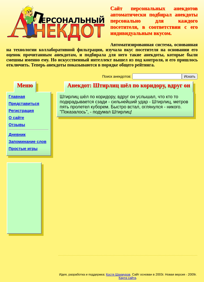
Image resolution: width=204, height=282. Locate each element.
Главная (17, 96)
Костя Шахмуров (118, 274)
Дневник (17, 134)
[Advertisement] (24, 199)
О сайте (16, 117)
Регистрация (21, 110)
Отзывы (17, 124)
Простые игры (23, 148)
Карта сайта (127, 277)
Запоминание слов (28, 141)
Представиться (24, 103)
